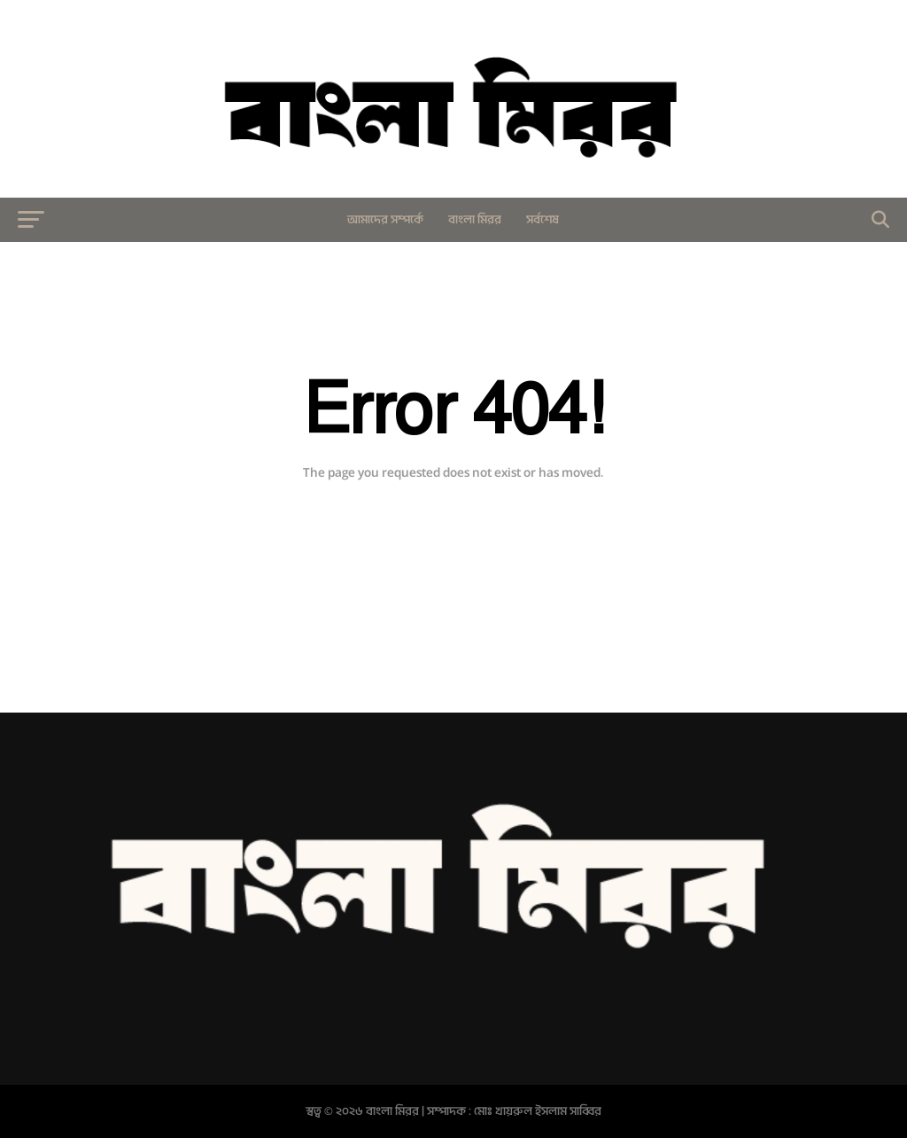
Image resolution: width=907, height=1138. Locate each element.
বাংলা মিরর (474, 219)
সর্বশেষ (542, 219)
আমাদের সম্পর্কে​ (385, 219)
